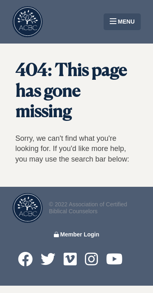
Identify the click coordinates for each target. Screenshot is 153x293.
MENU (122, 21)
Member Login (77, 234)
